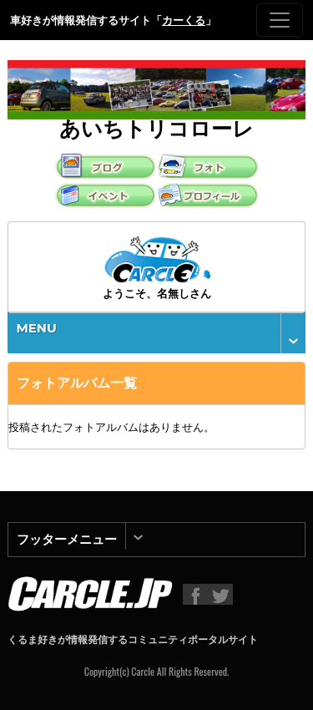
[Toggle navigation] (279, 20)
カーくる (183, 20)
